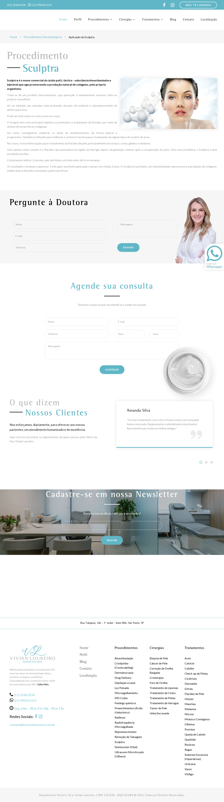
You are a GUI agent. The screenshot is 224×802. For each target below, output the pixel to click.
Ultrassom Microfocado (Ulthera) (129, 754)
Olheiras (190, 724)
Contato (188, 20)
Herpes (189, 698)
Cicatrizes (191, 678)
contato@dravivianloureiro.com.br (32, 724)
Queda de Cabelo (195, 734)
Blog (173, 20)
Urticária (190, 763)
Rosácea (190, 744)
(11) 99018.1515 (42, 4)
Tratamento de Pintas (163, 697)
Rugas (188, 749)
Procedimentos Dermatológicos (43, 37)
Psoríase (190, 729)
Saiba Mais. (43, 683)
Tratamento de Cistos (163, 692)
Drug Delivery (123, 677)
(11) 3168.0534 (16, 4)
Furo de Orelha (158, 682)
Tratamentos (151, 20)
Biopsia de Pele (159, 658)
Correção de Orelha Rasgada (161, 670)
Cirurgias (125, 20)
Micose (189, 713)
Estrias (189, 688)
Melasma (190, 708)
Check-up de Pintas (196, 673)
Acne (188, 658)
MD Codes (121, 697)
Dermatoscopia (124, 672)
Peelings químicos (125, 702)
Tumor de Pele (158, 707)
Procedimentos (98, 20)
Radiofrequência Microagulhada (124, 724)
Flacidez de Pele (194, 693)
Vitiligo (189, 773)
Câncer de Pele (158, 663)
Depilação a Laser (125, 682)
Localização (209, 20)
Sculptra (120, 741)
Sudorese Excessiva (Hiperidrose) (196, 756)
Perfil (77, 20)
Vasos (188, 768)
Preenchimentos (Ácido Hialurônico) (129, 710)
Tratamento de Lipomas (164, 687)
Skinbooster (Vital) (126, 746)
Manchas (190, 703)
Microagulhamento (126, 692)
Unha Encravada (159, 712)
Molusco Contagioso (197, 718)
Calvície (189, 663)
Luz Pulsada (122, 687)
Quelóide (190, 739)
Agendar (112, 369)
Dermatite (191, 683)
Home (63, 20)
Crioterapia (156, 677)
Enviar (112, 540)
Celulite (189, 668)
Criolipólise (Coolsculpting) (124, 665)
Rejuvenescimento (125, 731)
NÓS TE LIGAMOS (198, 5)
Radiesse (120, 717)
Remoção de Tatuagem (128, 736)
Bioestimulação (124, 658)
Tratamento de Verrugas (164, 702)
